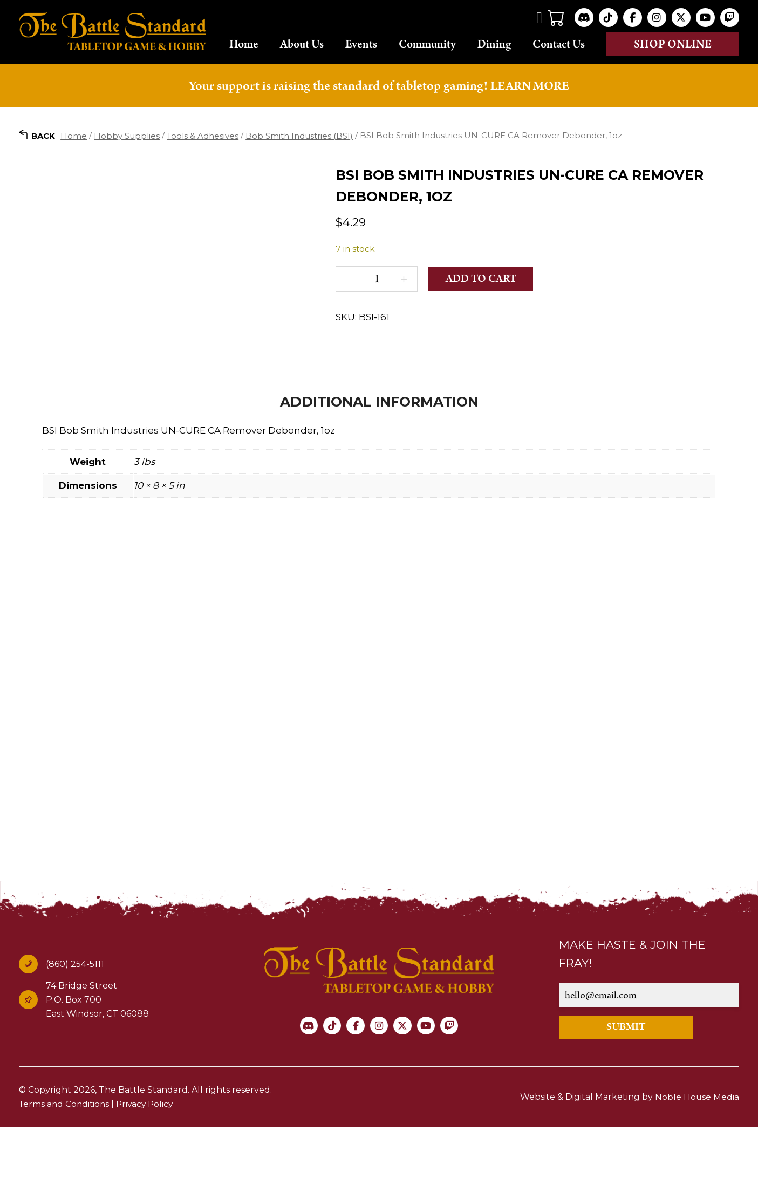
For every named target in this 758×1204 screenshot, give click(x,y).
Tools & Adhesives (202, 150)
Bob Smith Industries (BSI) (299, 150)
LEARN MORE (529, 100)
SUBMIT (631, 1104)
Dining (508, 51)
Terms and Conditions (65, 1181)
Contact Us (565, 51)
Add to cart (482, 293)
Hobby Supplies (127, 150)
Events (375, 51)
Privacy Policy (149, 1181)
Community (441, 51)
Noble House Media (696, 1174)
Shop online (677, 51)
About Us (311, 51)
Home (261, 51)
